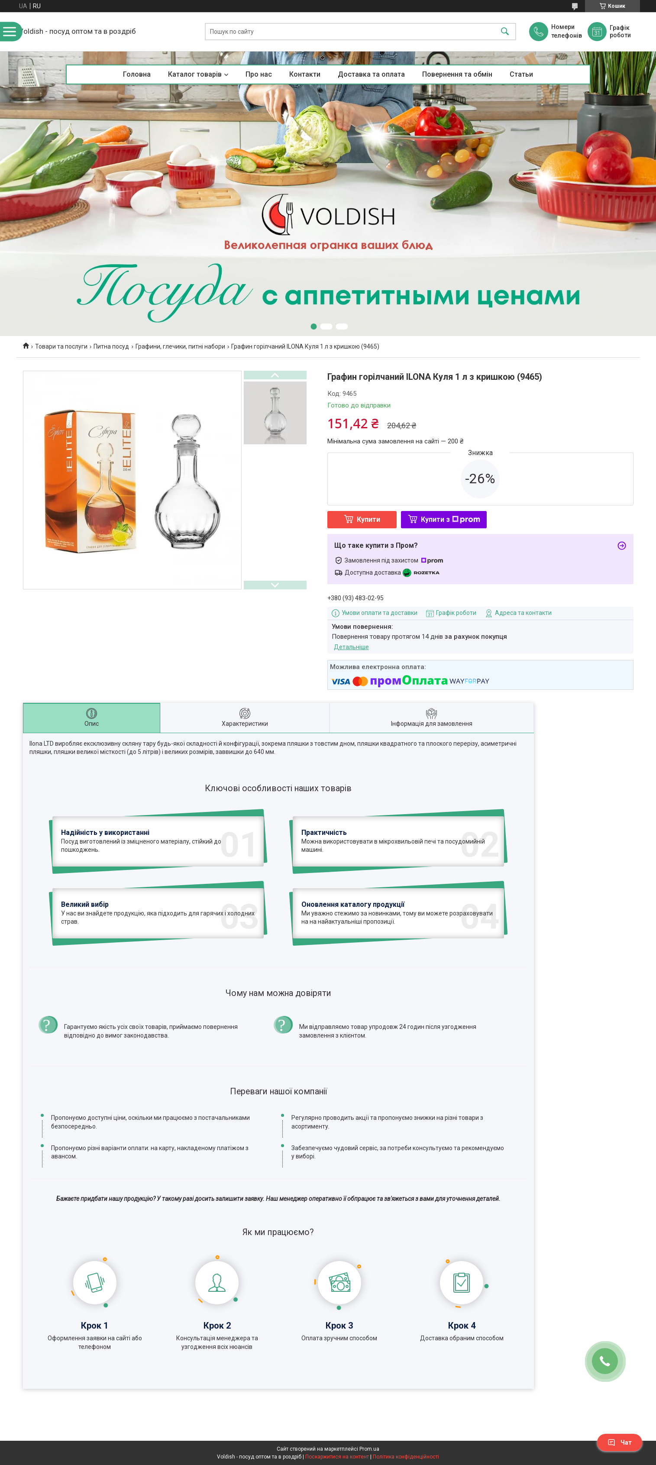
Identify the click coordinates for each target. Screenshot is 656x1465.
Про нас (259, 74)
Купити (368, 519)
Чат (620, 1442)
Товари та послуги (61, 346)
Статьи (521, 74)
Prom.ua (369, 1449)
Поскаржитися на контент (337, 1457)
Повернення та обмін (457, 74)
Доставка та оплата (371, 74)
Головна (137, 74)
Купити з (450, 519)
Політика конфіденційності (406, 1457)
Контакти (304, 74)
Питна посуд (111, 346)
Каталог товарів (195, 74)
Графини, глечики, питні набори (180, 346)
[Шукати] (504, 32)
